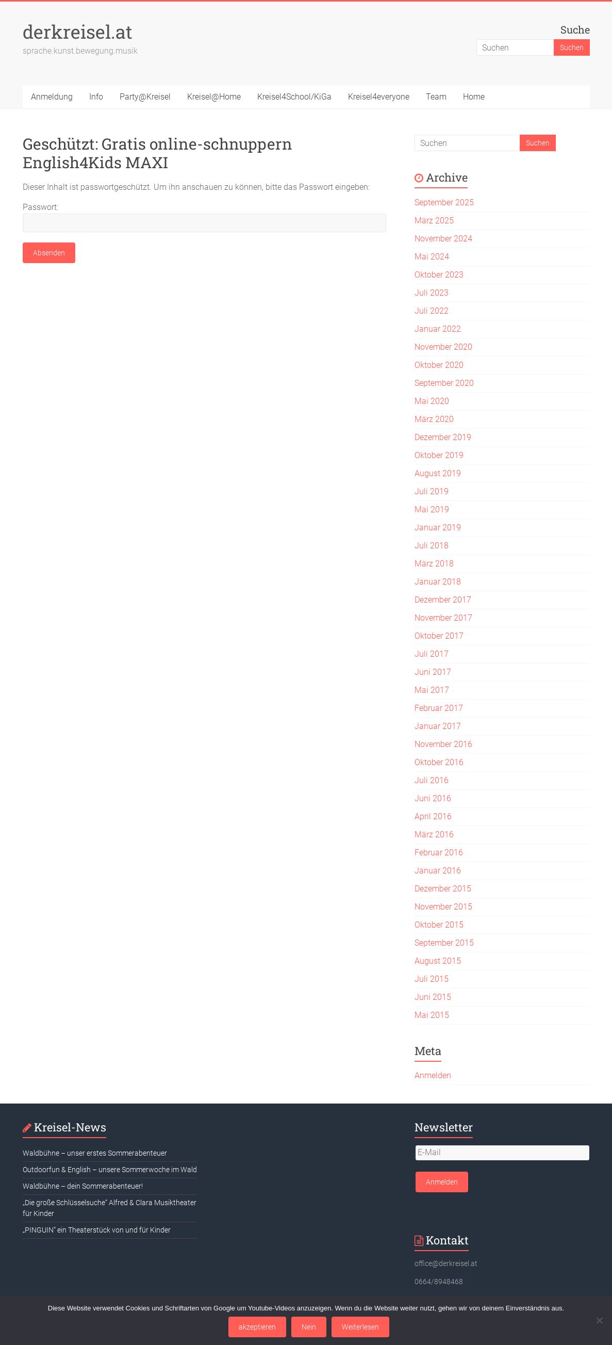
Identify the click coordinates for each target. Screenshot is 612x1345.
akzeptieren (257, 1327)
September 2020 (444, 383)
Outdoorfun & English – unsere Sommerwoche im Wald (110, 1169)
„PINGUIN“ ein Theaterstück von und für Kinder (97, 1230)
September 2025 (444, 202)
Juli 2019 (432, 491)
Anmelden (433, 1075)
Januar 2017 (438, 726)
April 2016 (433, 816)
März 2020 (434, 419)
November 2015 (443, 907)
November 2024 (443, 239)
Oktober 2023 (439, 275)
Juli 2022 (432, 311)
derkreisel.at (78, 31)
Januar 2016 (438, 871)
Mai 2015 (432, 1015)
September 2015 (444, 943)
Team (436, 97)
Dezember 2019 (443, 437)
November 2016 (443, 744)
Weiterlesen (360, 1327)
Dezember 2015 (443, 889)
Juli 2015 (432, 979)
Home (474, 97)
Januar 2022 (438, 329)
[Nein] (599, 1320)
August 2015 (438, 961)
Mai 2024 (432, 257)
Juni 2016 (433, 798)
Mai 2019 (432, 509)
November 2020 (443, 347)
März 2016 (434, 834)
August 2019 (438, 473)
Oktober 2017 (439, 636)
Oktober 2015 (439, 925)
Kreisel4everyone (378, 97)
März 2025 (434, 220)
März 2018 (434, 564)
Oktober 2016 (439, 762)
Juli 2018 (432, 545)
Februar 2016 (439, 852)
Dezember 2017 (443, 600)
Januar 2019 (438, 527)
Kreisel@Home (214, 97)
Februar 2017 (439, 708)
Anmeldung (52, 97)
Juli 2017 (432, 654)
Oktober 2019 (439, 455)
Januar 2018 (438, 582)
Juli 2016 (432, 780)
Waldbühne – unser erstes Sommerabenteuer (95, 1153)
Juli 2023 (432, 293)
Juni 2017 (433, 672)
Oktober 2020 (439, 365)
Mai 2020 (432, 401)
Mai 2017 (432, 690)
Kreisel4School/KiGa (294, 97)
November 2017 (443, 618)
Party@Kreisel (145, 97)
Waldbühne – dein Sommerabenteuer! (83, 1186)
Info (96, 97)
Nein (309, 1327)
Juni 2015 (433, 997)
